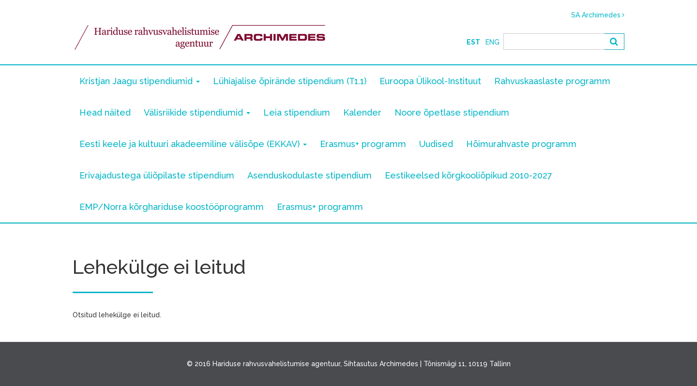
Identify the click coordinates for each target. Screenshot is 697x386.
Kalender (362, 112)
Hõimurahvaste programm (521, 144)
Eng (492, 42)
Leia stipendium (296, 112)
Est (473, 42)
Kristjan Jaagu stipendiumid (139, 81)
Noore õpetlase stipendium (451, 112)
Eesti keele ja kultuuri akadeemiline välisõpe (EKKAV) (193, 144)
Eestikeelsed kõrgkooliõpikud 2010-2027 (468, 175)
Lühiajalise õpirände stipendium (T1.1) (289, 81)
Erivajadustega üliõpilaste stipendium (156, 175)
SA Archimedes (596, 15)
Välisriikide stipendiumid (197, 112)
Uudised (436, 144)
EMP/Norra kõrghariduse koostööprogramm (171, 207)
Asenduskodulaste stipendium (309, 175)
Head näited (105, 112)
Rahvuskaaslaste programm (552, 81)
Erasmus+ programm (363, 144)
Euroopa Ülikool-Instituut (430, 81)
